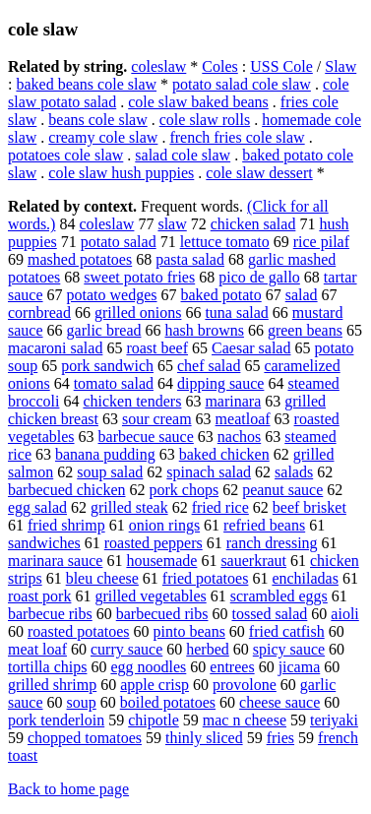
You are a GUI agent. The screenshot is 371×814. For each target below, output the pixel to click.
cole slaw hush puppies (121, 172)
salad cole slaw (182, 155)
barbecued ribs (162, 613)
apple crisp (154, 684)
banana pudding (105, 454)
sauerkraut (253, 560)
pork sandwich (107, 365)
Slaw (340, 66)
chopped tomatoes (85, 737)
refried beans (264, 525)
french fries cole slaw (236, 137)
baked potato (221, 294)
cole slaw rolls (204, 119)
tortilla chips (47, 666)
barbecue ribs (50, 613)
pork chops (183, 489)
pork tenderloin (56, 720)
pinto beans (189, 631)
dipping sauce (220, 383)
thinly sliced (204, 737)
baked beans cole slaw (86, 84)
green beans (305, 330)
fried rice (220, 507)
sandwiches (44, 542)
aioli (344, 613)
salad (301, 294)
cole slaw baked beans (198, 102)
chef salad (208, 365)
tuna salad (236, 312)
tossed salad (269, 613)
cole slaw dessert (259, 172)
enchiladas (305, 578)
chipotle (153, 720)
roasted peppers (153, 542)
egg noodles (148, 666)
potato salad (118, 241)
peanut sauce (282, 489)
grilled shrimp (52, 684)
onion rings (164, 525)
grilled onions (137, 312)
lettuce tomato (225, 241)
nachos (239, 436)
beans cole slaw (97, 119)
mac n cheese (244, 720)
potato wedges (112, 294)
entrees (232, 666)
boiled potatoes (168, 702)
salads (294, 472)
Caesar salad (251, 348)
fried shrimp (66, 525)
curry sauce (126, 649)
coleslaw (158, 66)
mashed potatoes (80, 259)
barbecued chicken (66, 489)
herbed (207, 649)
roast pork (39, 596)
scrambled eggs (279, 596)
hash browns (203, 330)
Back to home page (68, 789)
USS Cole (281, 66)
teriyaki (334, 720)
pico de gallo (259, 277)
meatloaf (243, 418)
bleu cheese (102, 578)
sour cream (157, 418)
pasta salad (189, 259)
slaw (171, 224)
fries (280, 737)
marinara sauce (55, 560)
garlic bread (104, 330)
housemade (161, 560)
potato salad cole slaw (241, 84)
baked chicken (224, 454)
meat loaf (37, 649)
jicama (299, 666)
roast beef (157, 348)
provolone (245, 684)
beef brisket (309, 507)
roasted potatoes (79, 631)
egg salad (37, 507)
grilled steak (129, 507)
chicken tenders (132, 401)
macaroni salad (55, 348)
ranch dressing (272, 542)
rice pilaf (321, 241)
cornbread (39, 312)
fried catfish (287, 631)
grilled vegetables (150, 596)
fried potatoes (205, 578)
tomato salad (114, 383)
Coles (219, 66)
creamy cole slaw (102, 137)
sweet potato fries (139, 277)
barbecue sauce (146, 436)
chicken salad (253, 224)
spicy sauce (289, 649)
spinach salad (208, 472)
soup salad (110, 472)
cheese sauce (279, 702)
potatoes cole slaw (65, 155)
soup (81, 702)
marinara (233, 401)
